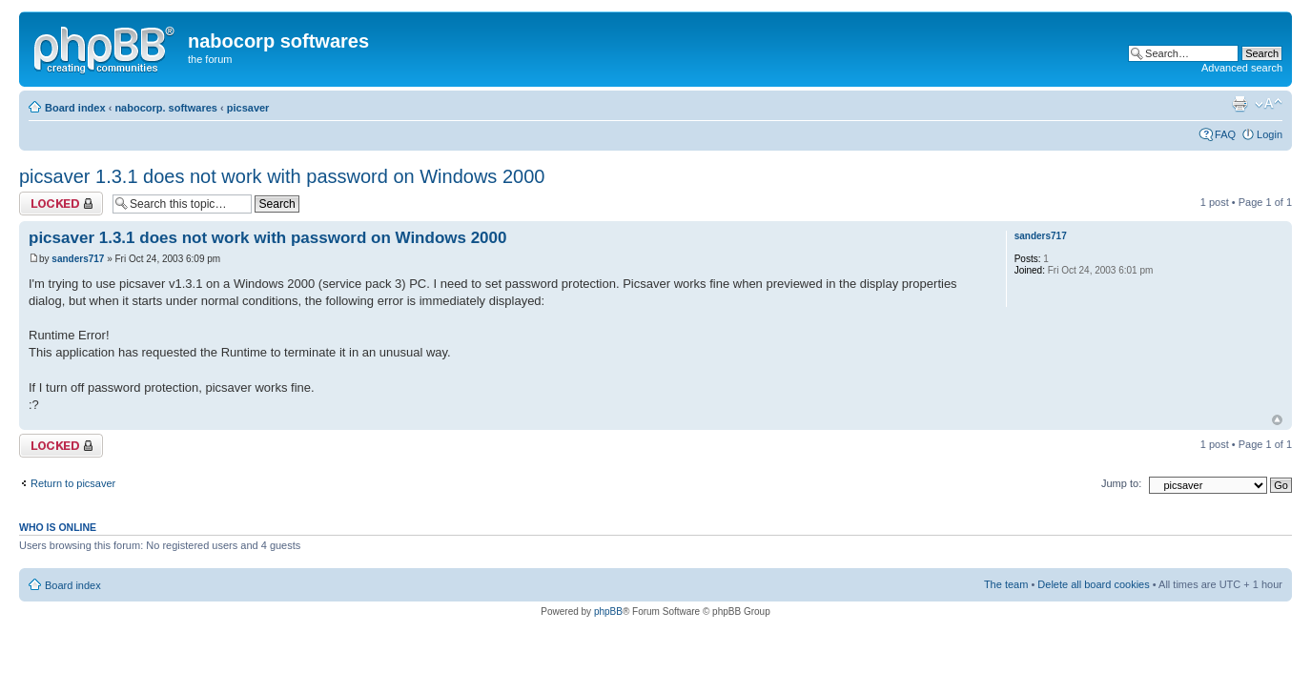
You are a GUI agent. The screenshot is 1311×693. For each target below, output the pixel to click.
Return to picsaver (73, 483)
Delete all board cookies (1093, 584)
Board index (75, 107)
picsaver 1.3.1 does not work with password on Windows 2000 (281, 176)
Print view (1239, 103)
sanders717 (77, 259)
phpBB (608, 611)
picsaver (248, 107)
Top (1277, 420)
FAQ (1225, 134)
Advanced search (1241, 67)
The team (1006, 584)
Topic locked (61, 203)
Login (1269, 134)
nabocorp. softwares (165, 107)
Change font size (1268, 103)
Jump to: (1121, 483)
